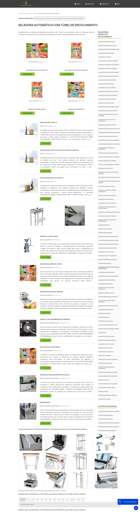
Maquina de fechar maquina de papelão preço (107, 207)
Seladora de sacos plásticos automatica (106, 120)
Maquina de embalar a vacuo (106, 42)
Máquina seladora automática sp (108, 153)
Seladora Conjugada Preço (106, 272)
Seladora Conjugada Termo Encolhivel (106, 301)
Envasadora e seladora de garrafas (108, 140)
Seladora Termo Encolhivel (106, 336)
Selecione (22, 461)
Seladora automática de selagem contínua (108, 115)
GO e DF (73, 461)
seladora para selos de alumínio (107, 384)
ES (37, 461)
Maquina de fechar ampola (106, 199)
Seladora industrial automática (107, 95)
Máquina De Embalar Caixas (106, 293)
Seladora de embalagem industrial (108, 240)
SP (41, 461)
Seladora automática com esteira (108, 91)
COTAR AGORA (27, 74)
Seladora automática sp (59, 18)
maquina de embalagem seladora (107, 372)
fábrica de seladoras (104, 355)
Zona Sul (50, 476)
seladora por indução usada (106, 387)
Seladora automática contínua (107, 68)
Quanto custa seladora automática (108, 164)
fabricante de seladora (105, 363)
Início (77, 4)
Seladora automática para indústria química (109, 181)
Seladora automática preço (106, 186)
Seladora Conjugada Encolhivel (107, 325)
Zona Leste (58, 476)
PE (59, 461)
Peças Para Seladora (104, 313)
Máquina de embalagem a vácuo (107, 45)
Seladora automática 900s (106, 103)
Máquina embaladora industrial (107, 248)
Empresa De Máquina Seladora (107, 340)
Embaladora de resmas (105, 229)
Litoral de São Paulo (81, 476)
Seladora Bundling (103, 317)
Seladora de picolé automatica (107, 80)
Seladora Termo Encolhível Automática (106, 288)
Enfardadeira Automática (105, 352)
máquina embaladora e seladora (107, 376)
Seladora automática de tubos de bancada (108, 172)
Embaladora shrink (104, 225)
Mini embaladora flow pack (106, 252)
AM (79, 461)
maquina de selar (103, 391)
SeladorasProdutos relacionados (105, 34)
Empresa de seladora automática (108, 136)
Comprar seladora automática (107, 125)
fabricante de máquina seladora (107, 359)
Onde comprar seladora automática (109, 157)
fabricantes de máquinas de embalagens (106, 367)
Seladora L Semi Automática (106, 344)
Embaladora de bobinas (105, 233)
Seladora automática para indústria (109, 177)
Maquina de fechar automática (43, 18)
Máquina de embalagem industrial (108, 236)
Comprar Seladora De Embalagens (108, 276)
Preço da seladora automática (107, 161)
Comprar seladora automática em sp (109, 129)
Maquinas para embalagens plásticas (109, 212)
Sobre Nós (89, 4)
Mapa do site (116, 497)
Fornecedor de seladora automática (109, 144)
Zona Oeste (42, 476)
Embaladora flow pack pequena (107, 256)
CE (67, 461)
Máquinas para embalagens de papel (108, 107)
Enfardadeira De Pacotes (105, 284)
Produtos (104, 4)
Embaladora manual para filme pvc (108, 244)
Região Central (24, 476)
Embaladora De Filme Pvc (105, 348)
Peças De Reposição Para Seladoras (108, 329)
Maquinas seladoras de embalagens (108, 49)
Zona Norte (33, 476)
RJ (28, 461)
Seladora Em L (102, 332)
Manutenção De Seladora (105, 309)
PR (46, 461)
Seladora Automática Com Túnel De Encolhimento (108, 267)
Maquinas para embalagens (106, 53)
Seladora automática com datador (108, 64)
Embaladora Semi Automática (106, 280)
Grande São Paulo (68, 476)
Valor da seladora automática (107, 195)
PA (83, 461)
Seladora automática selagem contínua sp (107, 190)
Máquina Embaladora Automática (108, 297)
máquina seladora (103, 380)
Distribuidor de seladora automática (109, 132)
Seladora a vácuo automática (107, 87)
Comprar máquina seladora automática (106, 148)
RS (54, 461)
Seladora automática (104, 57)
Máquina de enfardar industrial (107, 259)
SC (50, 461)
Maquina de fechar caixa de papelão (108, 72)
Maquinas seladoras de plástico (76, 18)
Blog (117, 4)
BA (63, 461)
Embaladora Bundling (104, 263)
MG (33, 461)
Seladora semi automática (106, 84)
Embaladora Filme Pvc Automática (108, 306)
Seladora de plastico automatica (108, 61)
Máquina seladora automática (107, 99)
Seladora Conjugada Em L (105, 321)
